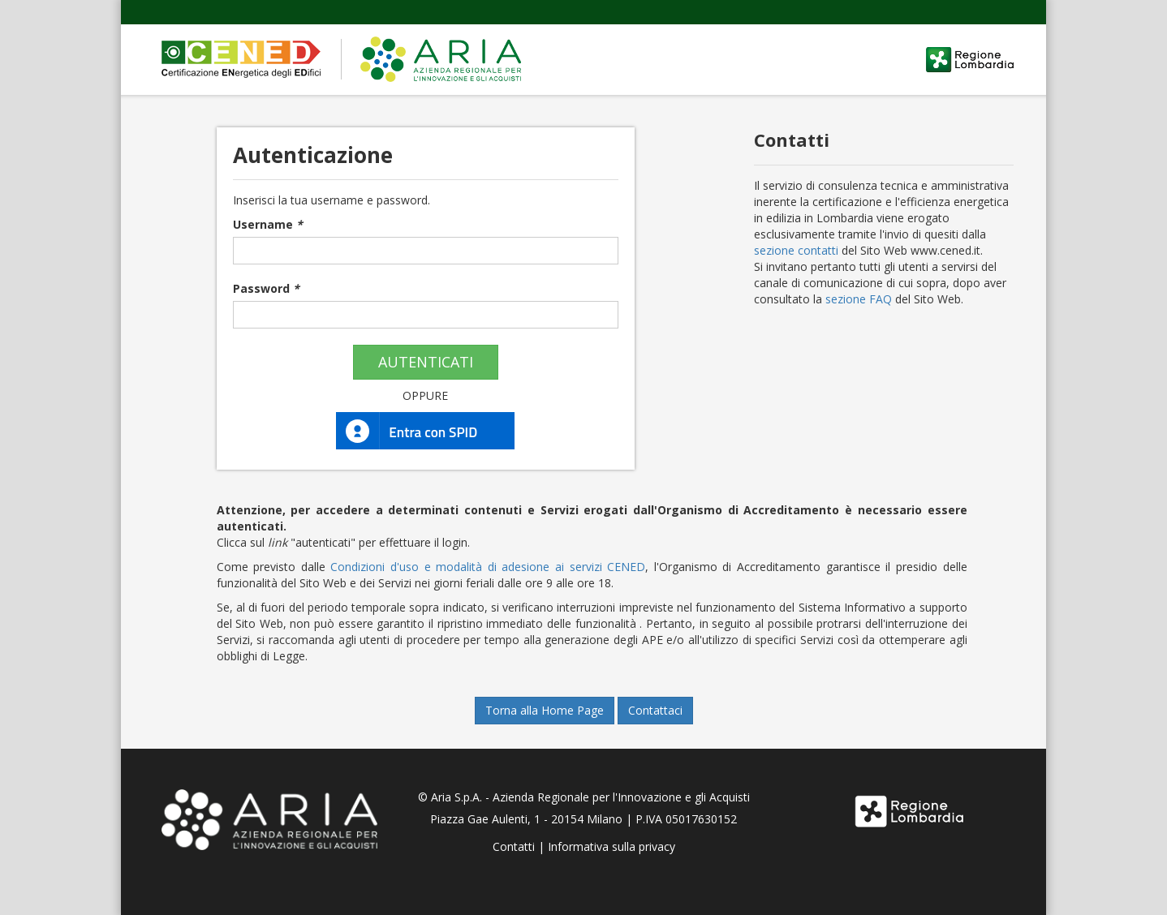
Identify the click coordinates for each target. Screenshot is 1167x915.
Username (268, 224)
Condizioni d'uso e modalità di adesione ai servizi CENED (487, 566)
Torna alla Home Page (544, 710)
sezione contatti (796, 250)
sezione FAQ (858, 299)
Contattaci (655, 710)
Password (266, 288)
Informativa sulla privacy (611, 846)
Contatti (514, 846)
